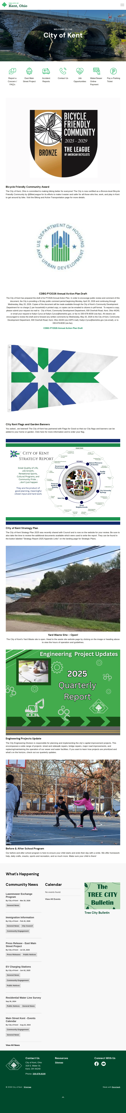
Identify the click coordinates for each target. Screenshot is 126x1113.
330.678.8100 (39, 1074)
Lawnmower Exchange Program (19, 895)
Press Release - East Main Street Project (21, 945)
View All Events (53, 899)
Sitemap (59, 1062)
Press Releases (13, 954)
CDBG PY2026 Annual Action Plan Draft (63, 328)
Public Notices (29, 954)
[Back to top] (63, 1097)
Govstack (116, 1087)
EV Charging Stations (18, 966)
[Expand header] (122, 5)
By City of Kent (12, 901)
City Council (27, 926)
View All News (13, 1045)
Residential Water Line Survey (23, 997)
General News (13, 905)
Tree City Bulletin (97, 913)
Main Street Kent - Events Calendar (20, 1020)
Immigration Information (20, 917)
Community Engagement (18, 931)
